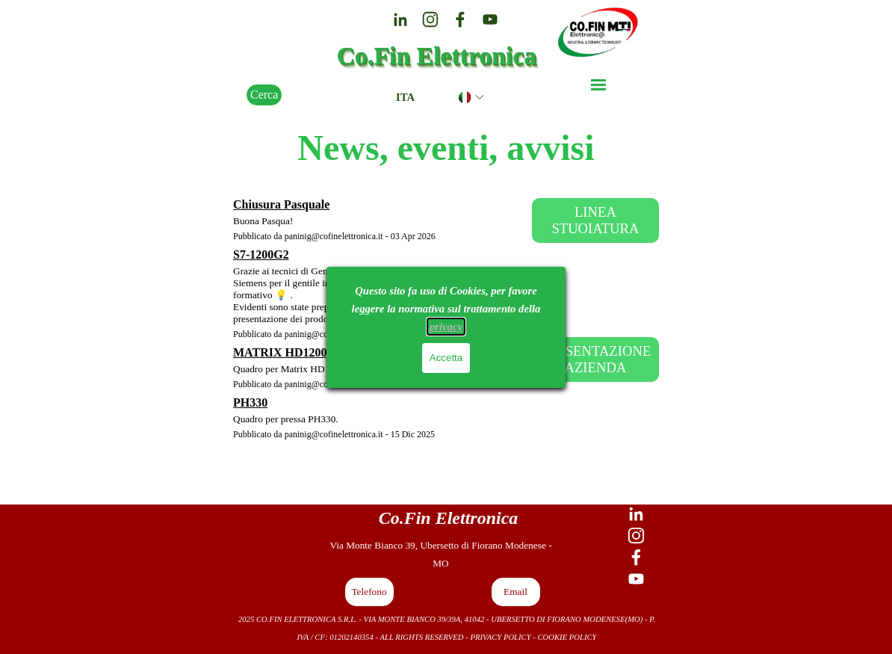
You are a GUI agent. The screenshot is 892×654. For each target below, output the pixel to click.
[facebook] (460, 19)
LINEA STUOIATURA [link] (595, 220)
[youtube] (490, 19)
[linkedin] (400, 19)
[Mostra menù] (598, 84)
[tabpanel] (448, 518)
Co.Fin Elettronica (437, 56)
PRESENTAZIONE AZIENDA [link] (595, 359)
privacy (446, 327)
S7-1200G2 (261, 254)
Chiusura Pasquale (281, 204)
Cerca (264, 94)
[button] (369, 592)
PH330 (250, 402)
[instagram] (430, 19)
